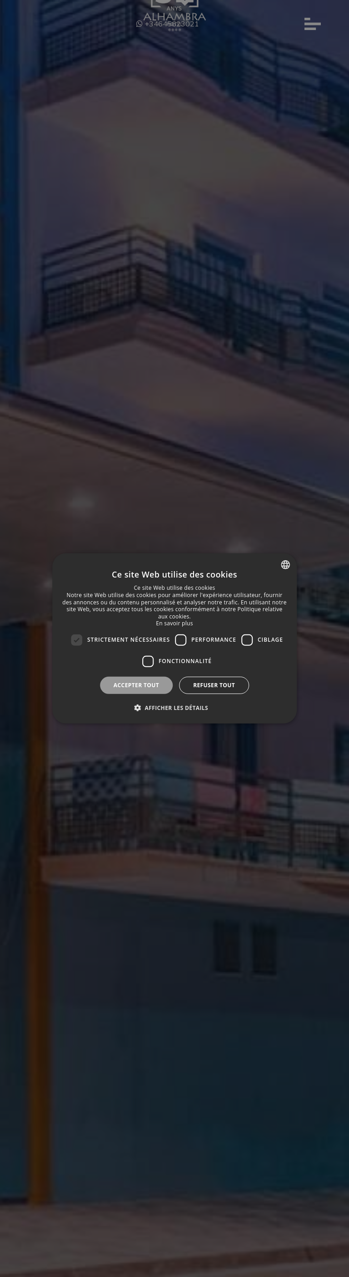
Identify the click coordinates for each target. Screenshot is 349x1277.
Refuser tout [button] (214, 685)
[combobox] (285, 564)
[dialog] (174, 638)
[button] (174, 707)
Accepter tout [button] (136, 685)
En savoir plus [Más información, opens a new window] (174, 623)
